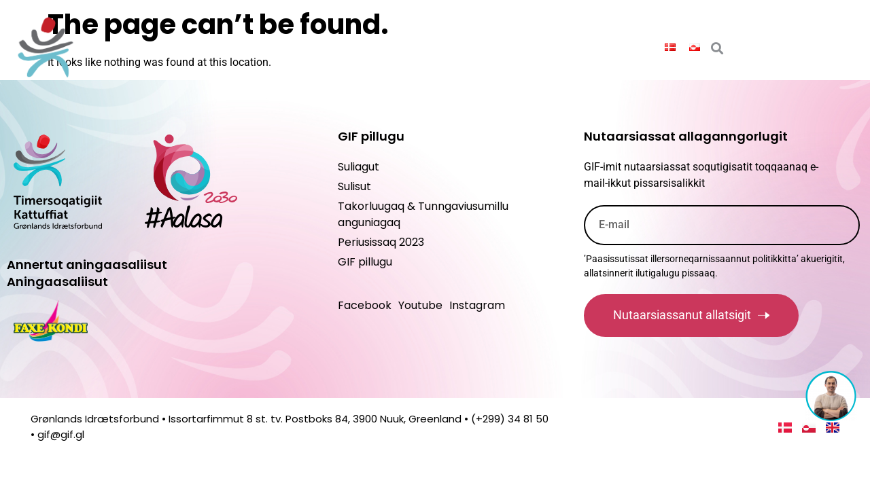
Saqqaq (159, 46)
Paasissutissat (245, 46)
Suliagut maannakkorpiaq (569, 46)
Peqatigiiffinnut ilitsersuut (391, 46)
